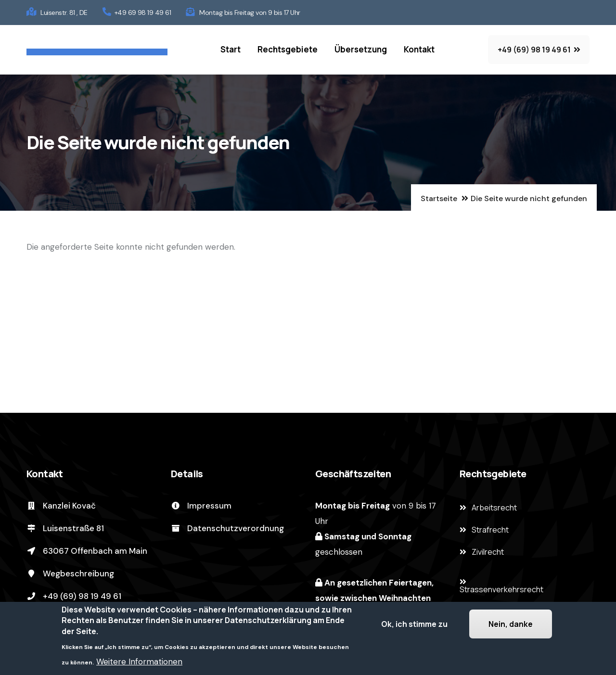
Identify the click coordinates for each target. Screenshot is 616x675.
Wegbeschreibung (70, 573)
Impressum (201, 505)
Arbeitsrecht (494, 507)
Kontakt (419, 49)
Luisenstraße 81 (65, 528)
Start (230, 49)
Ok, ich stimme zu (414, 624)
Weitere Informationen (139, 662)
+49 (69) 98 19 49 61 (73, 596)
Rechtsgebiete (287, 49)
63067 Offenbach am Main (86, 551)
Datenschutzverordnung (227, 528)
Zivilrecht (488, 552)
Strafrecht (490, 529)
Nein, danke (510, 624)
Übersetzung (360, 49)
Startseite (439, 198)
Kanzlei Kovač (61, 505)
